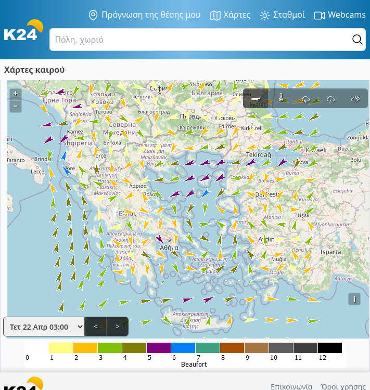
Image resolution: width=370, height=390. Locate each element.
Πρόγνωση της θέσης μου (144, 15)
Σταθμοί (282, 15)
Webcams (339, 15)
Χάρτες (230, 15)
